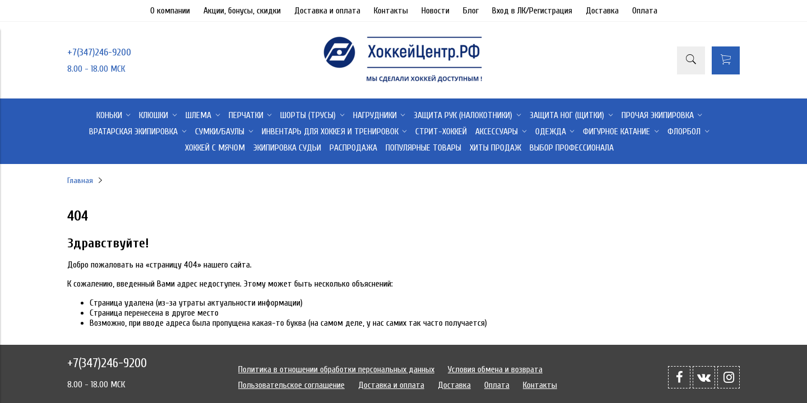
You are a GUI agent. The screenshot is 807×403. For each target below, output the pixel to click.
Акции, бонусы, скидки (242, 11)
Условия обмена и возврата (495, 369)
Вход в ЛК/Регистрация (532, 11)
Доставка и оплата (327, 11)
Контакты (391, 11)
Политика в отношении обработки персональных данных (336, 369)
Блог (471, 11)
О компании (170, 11)
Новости (435, 11)
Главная (80, 180)
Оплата (644, 11)
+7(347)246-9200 (99, 52)
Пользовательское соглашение (291, 385)
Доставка (602, 11)
